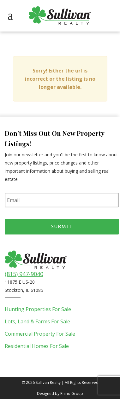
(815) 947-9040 (24, 274)
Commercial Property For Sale (40, 333)
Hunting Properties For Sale (38, 309)
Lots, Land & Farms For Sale (37, 321)
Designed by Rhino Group (60, 393)
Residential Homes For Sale (37, 346)
